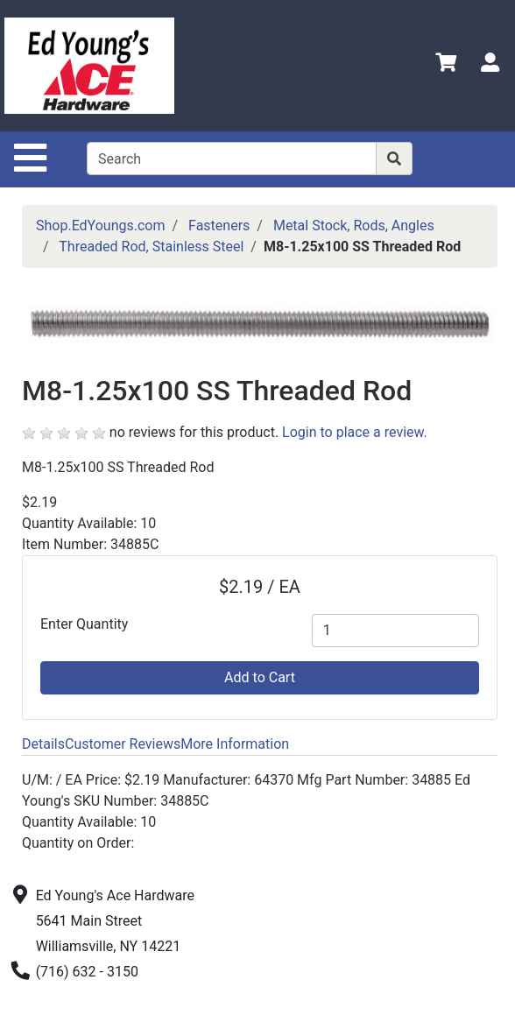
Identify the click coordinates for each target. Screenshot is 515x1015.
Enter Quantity (84, 624)
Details (43, 744)
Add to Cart (259, 677)
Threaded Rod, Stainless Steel (151, 246)
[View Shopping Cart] (445, 65)
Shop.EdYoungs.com (100, 225)
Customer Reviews (122, 744)
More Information (234, 744)
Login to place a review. (354, 432)
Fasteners (219, 225)
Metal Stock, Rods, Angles (353, 225)
